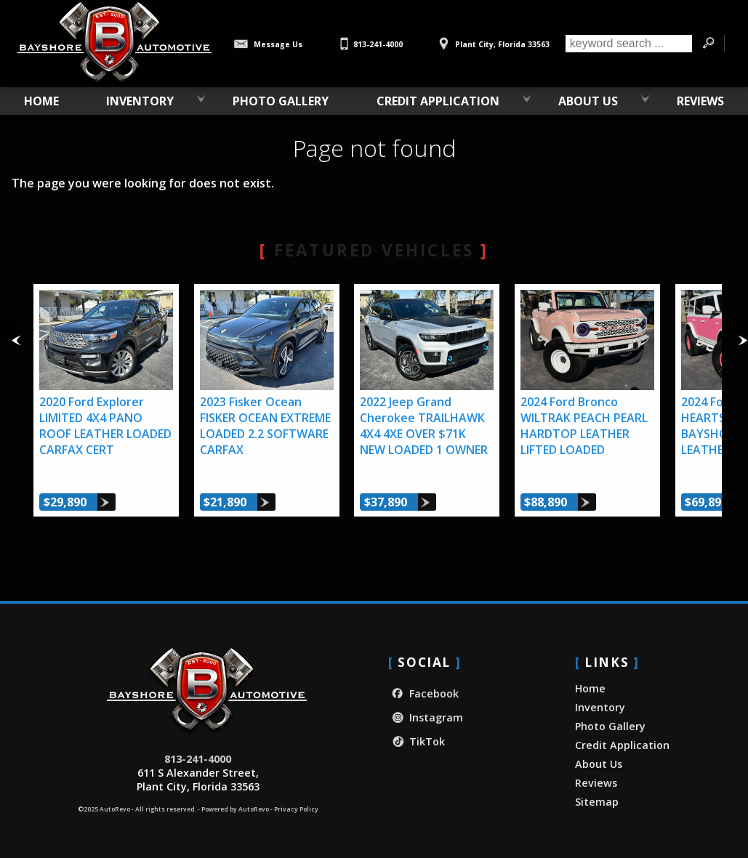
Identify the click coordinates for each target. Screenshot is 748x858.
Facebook (423, 693)
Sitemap (597, 802)
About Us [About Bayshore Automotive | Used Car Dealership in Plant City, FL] (588, 101)
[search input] (629, 43)
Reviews (596, 783)
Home (590, 688)
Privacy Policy (296, 809)
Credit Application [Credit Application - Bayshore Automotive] (438, 101)
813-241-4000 (197, 759)
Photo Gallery (610, 726)
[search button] (708, 43)
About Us (598, 764)
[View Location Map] (492, 39)
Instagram (425, 717)
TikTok (416, 741)
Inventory (140, 101)
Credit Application (622, 745)
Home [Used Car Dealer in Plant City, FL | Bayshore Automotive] (41, 101)
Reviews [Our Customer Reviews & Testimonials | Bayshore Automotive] (700, 101)
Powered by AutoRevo (235, 809)
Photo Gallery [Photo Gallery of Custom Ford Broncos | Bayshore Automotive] (281, 101)
